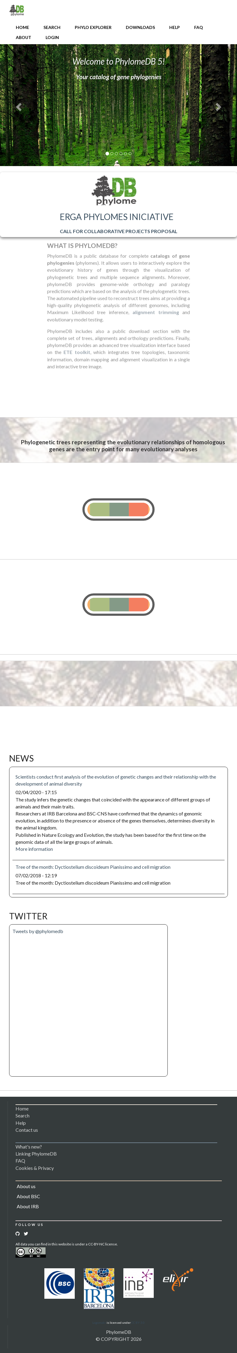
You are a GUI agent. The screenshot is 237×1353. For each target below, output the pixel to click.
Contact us (26, 1130)
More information (34, 849)
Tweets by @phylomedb (37, 931)
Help (174, 27)
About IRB (28, 1206)
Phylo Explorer (93, 27)
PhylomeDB (118, 1332)
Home (22, 27)
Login (52, 37)
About (23, 37)
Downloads (140, 27)
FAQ (198, 27)
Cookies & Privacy (34, 1168)
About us (26, 1186)
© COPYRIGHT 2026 (119, 1339)
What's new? (28, 1146)
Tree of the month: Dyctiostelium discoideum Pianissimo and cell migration (92, 867)
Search (51, 27)
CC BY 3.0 (138, 1322)
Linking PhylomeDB (36, 1153)
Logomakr (99, 1322)
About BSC (28, 1196)
